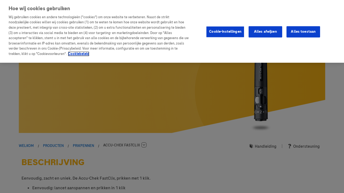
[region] (172, 31)
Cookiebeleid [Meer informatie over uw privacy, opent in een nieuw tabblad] (78, 53)
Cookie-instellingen (225, 31)
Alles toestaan (303, 31)
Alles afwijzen (265, 31)
